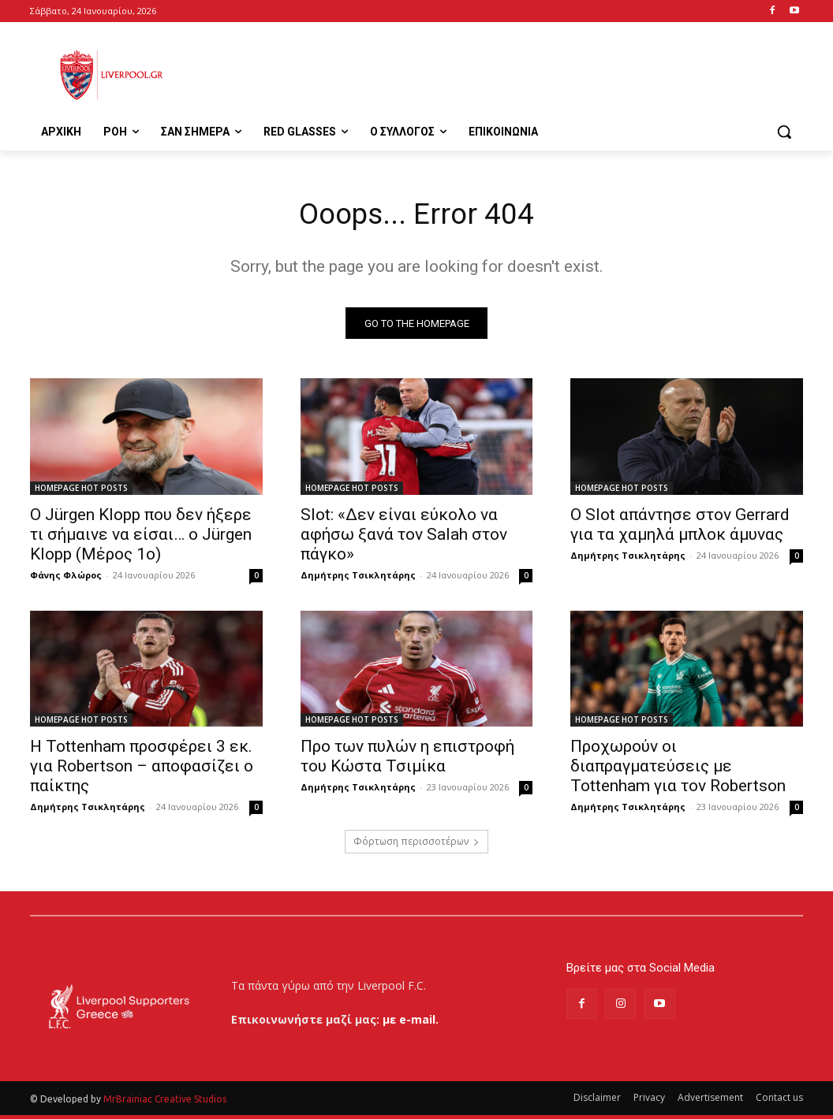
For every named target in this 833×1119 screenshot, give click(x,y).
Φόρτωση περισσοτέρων (416, 844)
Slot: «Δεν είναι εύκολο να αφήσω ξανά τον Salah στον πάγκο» (404, 537)
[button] (784, 132)
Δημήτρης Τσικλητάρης (358, 578)
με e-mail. (411, 1023)
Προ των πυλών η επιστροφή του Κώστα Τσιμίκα (407, 759)
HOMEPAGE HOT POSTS (81, 490)
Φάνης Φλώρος (66, 578)
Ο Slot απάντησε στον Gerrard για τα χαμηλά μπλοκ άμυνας (680, 527)
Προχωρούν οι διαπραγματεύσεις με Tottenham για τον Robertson (678, 769)
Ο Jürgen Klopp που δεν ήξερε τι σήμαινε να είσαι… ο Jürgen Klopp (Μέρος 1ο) (141, 537)
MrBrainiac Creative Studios (164, 1103)
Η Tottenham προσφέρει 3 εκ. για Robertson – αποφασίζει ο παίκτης (141, 769)
